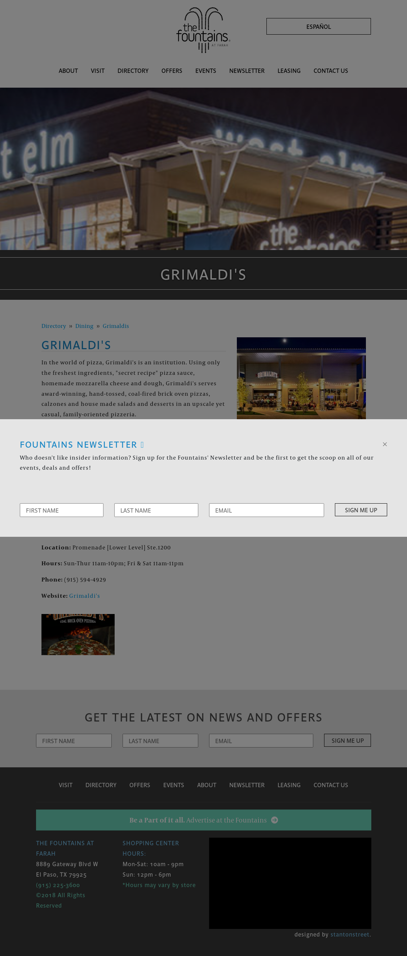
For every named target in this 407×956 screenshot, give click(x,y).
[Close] (384, 443)
